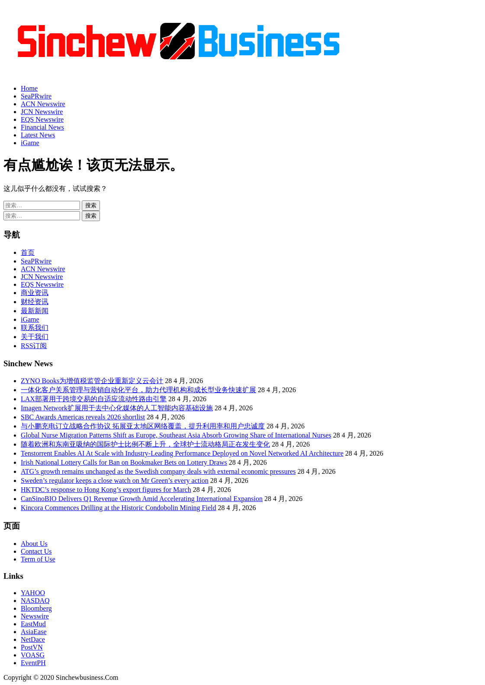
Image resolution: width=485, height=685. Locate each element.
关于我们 (34, 336)
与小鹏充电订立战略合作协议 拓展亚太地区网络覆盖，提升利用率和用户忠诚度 (143, 426)
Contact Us (36, 551)
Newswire (35, 616)
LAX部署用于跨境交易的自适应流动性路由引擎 (94, 399)
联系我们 (34, 327)
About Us (34, 543)
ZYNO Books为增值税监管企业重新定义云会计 (92, 380)
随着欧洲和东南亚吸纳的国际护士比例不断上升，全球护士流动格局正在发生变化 (145, 444)
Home (29, 88)
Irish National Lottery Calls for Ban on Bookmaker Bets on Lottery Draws (124, 462)
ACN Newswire (43, 104)
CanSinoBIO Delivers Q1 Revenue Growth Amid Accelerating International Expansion (142, 498)
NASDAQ (35, 600)
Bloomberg (36, 608)
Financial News (42, 127)
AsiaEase (34, 631)
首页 (28, 252)
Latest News (38, 135)
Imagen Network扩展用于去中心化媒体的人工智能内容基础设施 (117, 408)
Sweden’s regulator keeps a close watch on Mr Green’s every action (115, 480)
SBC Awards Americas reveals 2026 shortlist (83, 417)
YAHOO (33, 592)
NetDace (33, 639)
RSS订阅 (34, 345)
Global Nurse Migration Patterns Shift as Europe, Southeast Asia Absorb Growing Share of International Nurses (176, 435)
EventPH (33, 662)
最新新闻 (34, 310)
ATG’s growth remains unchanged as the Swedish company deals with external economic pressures (158, 471)
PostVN (32, 647)
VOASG (33, 655)
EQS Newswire (42, 119)
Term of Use (38, 559)
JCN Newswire (42, 111)
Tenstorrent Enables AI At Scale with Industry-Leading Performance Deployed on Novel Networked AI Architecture (182, 453)
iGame (30, 142)
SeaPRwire (36, 96)
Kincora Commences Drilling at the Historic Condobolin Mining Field (118, 507)
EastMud (33, 624)
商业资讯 (34, 292)
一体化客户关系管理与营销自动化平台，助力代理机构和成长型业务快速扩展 (138, 389)
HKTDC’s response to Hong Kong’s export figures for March (106, 489)
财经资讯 (34, 301)
